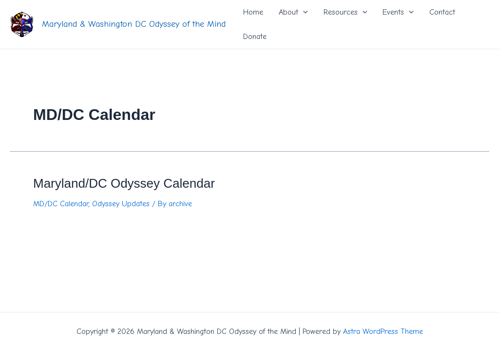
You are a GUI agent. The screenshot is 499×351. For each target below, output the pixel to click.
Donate (255, 36)
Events (398, 12)
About (293, 12)
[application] (303, 12)
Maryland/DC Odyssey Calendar (124, 183)
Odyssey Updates (121, 203)
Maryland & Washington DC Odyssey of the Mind (134, 24)
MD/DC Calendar (60, 203)
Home (253, 12)
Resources (345, 12)
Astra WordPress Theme (383, 331)
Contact (442, 12)
